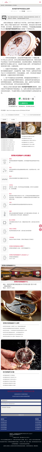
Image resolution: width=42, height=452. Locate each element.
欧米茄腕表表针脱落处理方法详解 (9, 383)
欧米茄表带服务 (4, 429)
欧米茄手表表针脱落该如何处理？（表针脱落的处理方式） (14, 332)
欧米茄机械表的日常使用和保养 (13, 114)
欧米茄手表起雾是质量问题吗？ (35, 114)
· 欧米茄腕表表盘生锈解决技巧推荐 (27, 136)
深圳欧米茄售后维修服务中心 (15, 434)
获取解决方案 (21, 414)
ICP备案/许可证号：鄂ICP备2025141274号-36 (21, 437)
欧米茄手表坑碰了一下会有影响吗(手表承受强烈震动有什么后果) (15, 330)
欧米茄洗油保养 (4, 425)
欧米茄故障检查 (4, 424)
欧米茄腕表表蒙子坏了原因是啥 (9, 375)
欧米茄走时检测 (4, 420)
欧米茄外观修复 (4, 427)
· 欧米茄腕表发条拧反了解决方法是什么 (28, 140)
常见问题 (14, 5)
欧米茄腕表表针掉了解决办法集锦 (9, 381)
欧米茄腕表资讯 (38, 427)
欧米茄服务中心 (38, 429)
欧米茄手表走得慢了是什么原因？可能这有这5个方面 (13, 336)
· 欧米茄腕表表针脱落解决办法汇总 (27, 146)
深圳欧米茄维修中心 (9, 5)
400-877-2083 (12, 258)
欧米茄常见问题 (38, 425)
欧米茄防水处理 (4, 422)
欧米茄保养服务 (38, 422)
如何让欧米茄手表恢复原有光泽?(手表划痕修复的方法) (13, 334)
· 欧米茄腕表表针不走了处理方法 (27, 142)
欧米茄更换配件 (38, 424)
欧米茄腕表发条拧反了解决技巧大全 (9, 377)
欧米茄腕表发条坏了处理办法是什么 (9, 379)
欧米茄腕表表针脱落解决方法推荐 (9, 385)
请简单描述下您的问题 (21, 409)
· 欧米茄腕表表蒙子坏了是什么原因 (27, 144)
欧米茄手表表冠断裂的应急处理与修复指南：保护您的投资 (14, 328)
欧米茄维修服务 (38, 420)
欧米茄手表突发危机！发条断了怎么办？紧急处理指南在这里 (14, 326)
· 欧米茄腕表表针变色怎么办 (26, 138)
